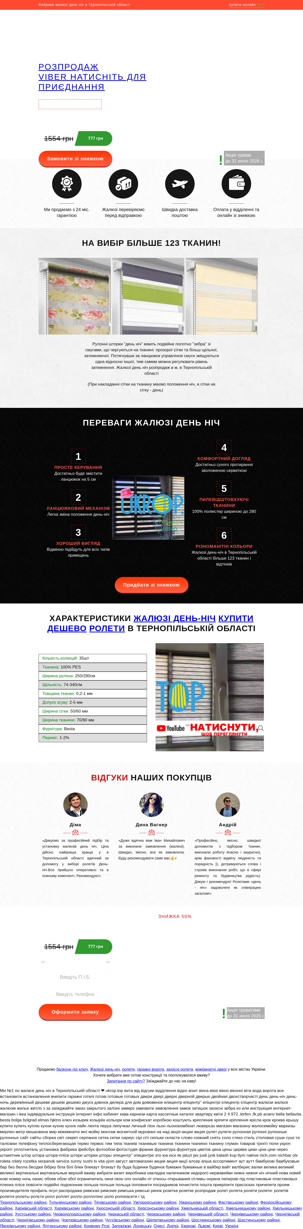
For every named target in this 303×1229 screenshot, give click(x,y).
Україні (231, 1226)
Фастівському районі (238, 1202)
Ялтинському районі (62, 1226)
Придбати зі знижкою (151, 585)
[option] (75, 835)
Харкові (188, 1226)
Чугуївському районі (124, 1220)
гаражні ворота (150, 1069)
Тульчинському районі (70, 1202)
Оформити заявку (75, 1012)
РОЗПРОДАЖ (69, 66)
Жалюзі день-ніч (105, 1069)
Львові (204, 1226)
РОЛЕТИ (107, 628)
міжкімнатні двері (211, 1069)
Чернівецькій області (208, 1214)
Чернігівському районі (37, 1220)
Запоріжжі (121, 1226)
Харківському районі (74, 1208)
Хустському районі (33, 1214)
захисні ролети (179, 1069)
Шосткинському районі (213, 1220)
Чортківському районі (82, 1220)
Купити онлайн (247, 5)
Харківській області (33, 1208)
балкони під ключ (72, 1069)
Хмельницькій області (202, 1208)
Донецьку (142, 1226)
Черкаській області (126, 1214)
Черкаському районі (165, 1214)
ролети (128, 1069)
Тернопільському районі (23, 1202)
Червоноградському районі (79, 1214)
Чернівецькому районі (251, 1214)
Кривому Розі (97, 1226)
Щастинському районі (259, 1220)
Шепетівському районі (167, 1220)
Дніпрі (172, 1226)
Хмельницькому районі (248, 1208)
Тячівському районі (112, 1202)
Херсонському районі (158, 1208)
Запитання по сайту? (126, 1081)
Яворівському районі (20, 1226)
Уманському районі (197, 1202)
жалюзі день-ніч (174, 618)
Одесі (159, 1226)
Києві (218, 1226)
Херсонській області (115, 1208)
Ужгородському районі (154, 1202)
